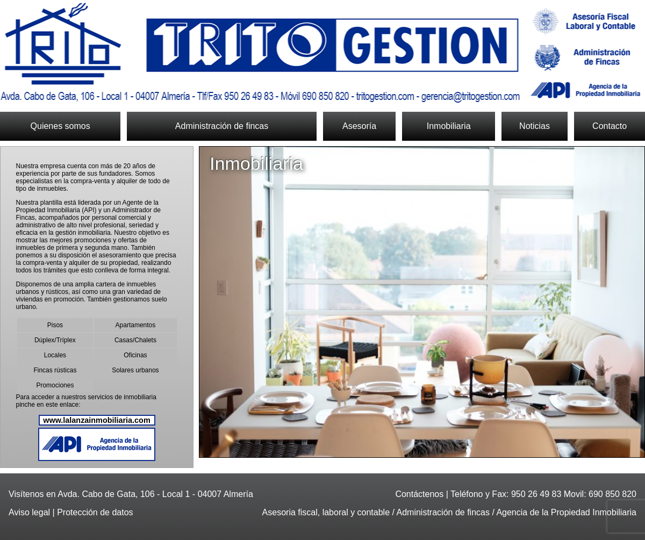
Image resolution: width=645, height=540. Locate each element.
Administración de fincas (221, 126)
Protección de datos (95, 512)
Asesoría (359, 126)
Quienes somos (60, 126)
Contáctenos (419, 494)
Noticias (534, 126)
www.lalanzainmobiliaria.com (96, 420)
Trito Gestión (322, 52)
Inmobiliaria (449, 126)
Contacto (609, 126)
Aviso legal (29, 512)
